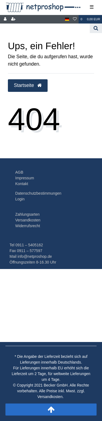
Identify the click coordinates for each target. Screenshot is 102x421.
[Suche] (96, 28)
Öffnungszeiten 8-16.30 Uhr (33, 262)
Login (19, 199)
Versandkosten (28, 220)
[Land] (67, 19)
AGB (19, 172)
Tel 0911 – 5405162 (26, 245)
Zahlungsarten (27, 214)
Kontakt (21, 184)
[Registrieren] (13, 19)
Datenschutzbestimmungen (38, 193)
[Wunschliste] (75, 19)
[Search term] (45, 28)
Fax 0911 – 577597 (26, 250)
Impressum (24, 178)
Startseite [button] (28, 85)
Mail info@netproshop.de (31, 256)
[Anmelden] (5, 19)
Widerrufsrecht (27, 226)
